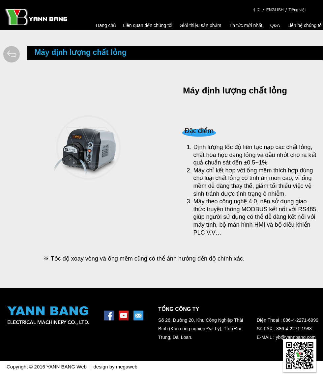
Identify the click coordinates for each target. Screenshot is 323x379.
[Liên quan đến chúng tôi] (148, 25)
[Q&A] (275, 25)
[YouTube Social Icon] (124, 315)
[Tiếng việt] (297, 10)
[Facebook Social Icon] (109, 315)
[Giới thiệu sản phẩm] (200, 25)
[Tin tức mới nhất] (245, 25)
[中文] (256, 10)
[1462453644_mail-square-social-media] (138, 315)
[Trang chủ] (105, 25)
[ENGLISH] (275, 10)
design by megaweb (115, 366)
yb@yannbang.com (296, 337)
